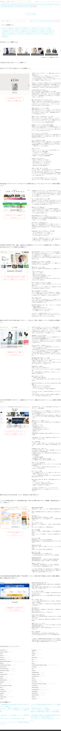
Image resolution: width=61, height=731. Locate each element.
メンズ (45, 1)
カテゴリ (49, 1)
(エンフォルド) (4, 663)
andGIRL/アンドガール (25, 31)
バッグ (46, 4)
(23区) (3, 650)
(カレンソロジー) (37, 666)
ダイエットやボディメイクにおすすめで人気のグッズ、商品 (12, 718)
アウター (12, 4)
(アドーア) (35, 651)
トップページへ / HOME (31, 14)
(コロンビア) (36, 670)
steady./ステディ (35, 31)
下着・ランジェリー (11, 6)
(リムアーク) (36, 696)
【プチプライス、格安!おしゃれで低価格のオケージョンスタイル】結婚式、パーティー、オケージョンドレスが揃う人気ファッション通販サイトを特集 (15, 710)
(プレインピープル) (6, 691)
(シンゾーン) (4, 676)
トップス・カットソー (19, 4)
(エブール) (35, 659)
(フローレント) (4, 689)
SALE (35, 6)
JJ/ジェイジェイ (39, 33)
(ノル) (7, 685)
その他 (31, 6)
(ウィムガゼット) (37, 657)
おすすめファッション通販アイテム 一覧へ (50, 57)
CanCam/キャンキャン (13, 33)
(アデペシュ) (6, 651)
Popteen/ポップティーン (49, 33)
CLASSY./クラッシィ (35, 28)
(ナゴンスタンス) (5, 681)
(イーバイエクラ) (5, 657)
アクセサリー (51, 4)
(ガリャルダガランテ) (8, 668)
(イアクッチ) (4, 655)
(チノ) (34, 678)
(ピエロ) (2, 687)
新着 (36, 1)
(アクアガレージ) (37, 650)
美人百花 (49, 28)
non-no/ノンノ (17, 28)
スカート (38, 4)
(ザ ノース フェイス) (7, 674)
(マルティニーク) (5, 693)
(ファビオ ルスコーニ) (39, 687)
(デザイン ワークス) (7, 680)
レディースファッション (5, 4)
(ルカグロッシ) (36, 698)
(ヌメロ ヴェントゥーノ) (5, 683)
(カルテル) (5, 666)
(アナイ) (2, 653)
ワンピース (27, 4)
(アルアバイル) (36, 653)
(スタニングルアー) (38, 676)
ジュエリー (57, 4)
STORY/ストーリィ (26, 28)
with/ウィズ (17, 31)
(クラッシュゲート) (8, 670)
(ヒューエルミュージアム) (39, 685)
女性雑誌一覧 (5, 36)
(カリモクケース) (8, 665)
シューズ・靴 (3, 6)
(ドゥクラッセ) (36, 680)
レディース (40, 1)
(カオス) (34, 663)
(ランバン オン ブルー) (7, 696)
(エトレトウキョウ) (6, 659)
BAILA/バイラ (51, 31)
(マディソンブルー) (38, 691)
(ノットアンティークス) (43, 683)
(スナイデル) (4, 678)
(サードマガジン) (38, 672)
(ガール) (34, 668)
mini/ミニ (43, 28)
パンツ (42, 4)
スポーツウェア (25, 6)
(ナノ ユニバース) (37, 681)
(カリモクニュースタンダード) (45, 665)
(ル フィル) (3, 698)
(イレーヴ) (35, 655)
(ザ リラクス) (38, 674)
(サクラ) (3, 672)
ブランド (53, 1)
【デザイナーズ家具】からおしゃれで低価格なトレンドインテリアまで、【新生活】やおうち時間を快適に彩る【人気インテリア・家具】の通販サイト (45, 711)
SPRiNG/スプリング (30, 33)
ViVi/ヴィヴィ (22, 33)
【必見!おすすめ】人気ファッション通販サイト (40, 708)
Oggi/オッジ (5, 33)
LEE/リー (4, 28)
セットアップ (32, 4)
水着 (20, 6)
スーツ (17, 6)
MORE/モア (11, 28)
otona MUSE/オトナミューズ (7, 31)
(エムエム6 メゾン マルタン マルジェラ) (12, 661)
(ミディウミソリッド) (38, 693)
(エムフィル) (35, 661)
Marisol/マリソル (43, 31)
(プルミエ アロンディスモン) (40, 689)
